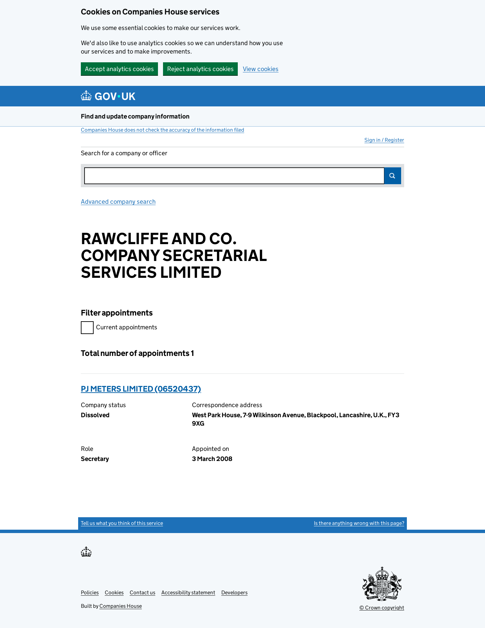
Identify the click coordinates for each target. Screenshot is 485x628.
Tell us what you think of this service (122, 523)
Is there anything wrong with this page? (359, 523)
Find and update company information (135, 116)
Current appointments (119, 328)
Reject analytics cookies (200, 69)
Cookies (114, 592)
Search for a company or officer (124, 153)
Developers (234, 592)
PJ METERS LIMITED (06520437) (141, 389)
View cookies (261, 69)
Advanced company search (118, 201)
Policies (90, 592)
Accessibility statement (188, 592)
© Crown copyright (381, 607)
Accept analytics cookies (119, 69)
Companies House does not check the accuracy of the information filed (162, 130)
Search (392, 175)
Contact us (142, 592)
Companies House (120, 606)
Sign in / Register (384, 140)
